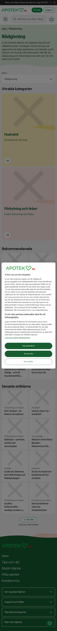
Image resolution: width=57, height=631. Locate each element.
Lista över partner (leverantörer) (17, 338)
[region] (28, 315)
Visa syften (28, 362)
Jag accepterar (28, 346)
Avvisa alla (28, 354)
